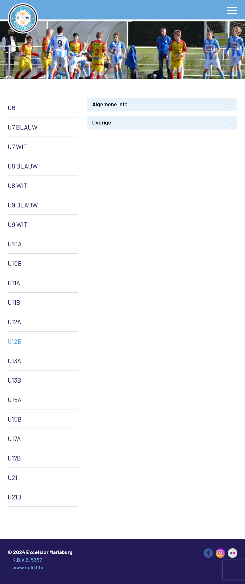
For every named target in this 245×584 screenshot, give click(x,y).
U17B (14, 458)
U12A (14, 322)
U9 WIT (17, 224)
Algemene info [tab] (162, 104)
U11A (14, 283)
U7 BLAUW (23, 127)
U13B (14, 380)
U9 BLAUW (23, 205)
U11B (14, 302)
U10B (15, 263)
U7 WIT (17, 146)
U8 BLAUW (23, 166)
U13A (14, 360)
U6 (11, 107)
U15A (14, 399)
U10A (15, 244)
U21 (12, 477)
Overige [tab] (162, 122)
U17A (14, 438)
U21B (14, 497)
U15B (15, 419)
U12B (15, 341)
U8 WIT (17, 185)
